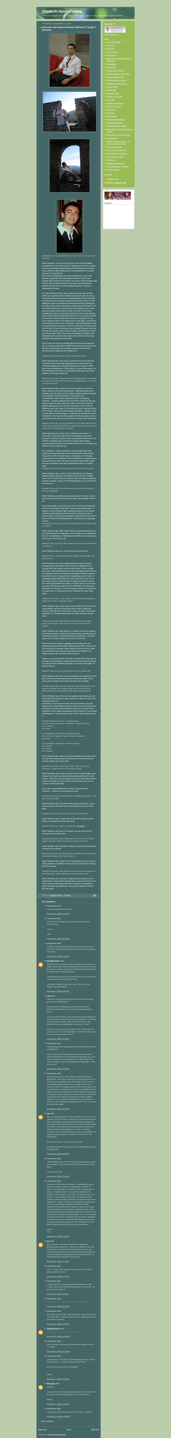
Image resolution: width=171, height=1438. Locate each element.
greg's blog (111, 100)
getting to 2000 (112, 87)
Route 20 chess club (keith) (117, 150)
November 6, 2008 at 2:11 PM (58, 956)
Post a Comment (47, 1421)
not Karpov (80, 826)
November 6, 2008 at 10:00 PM (58, 1336)
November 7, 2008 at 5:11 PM (58, 1404)
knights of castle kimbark (116, 120)
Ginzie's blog (111, 90)
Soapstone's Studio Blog (116, 163)
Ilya (48, 1114)
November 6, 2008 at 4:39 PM (58, 1039)
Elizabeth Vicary (53, 961)
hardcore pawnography (115, 103)
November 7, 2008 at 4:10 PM (58, 1379)
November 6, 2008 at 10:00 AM (58, 914)
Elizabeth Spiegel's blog (62, 11)
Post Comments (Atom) (57, 1434)
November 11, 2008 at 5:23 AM (58, 1416)
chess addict (111, 64)
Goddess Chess (113, 93)
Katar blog (110, 113)
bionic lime (111, 49)
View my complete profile (116, 183)
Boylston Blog (112, 55)
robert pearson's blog (114, 147)
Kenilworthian (112, 116)
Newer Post (42, 1429)
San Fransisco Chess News (117, 154)
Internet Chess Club (114, 106)
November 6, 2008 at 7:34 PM (58, 1261)
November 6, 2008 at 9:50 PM (58, 1324)
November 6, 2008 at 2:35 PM (58, 991)
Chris (49, 996)
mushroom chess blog (115, 123)
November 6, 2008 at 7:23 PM (58, 1236)
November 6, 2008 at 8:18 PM (58, 1294)
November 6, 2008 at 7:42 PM (58, 1277)
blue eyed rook (112, 52)
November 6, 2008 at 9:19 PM (58, 1306)
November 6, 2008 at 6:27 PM (58, 1109)
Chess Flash (111, 67)
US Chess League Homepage (118, 166)
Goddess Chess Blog (114, 97)
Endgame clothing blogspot (117, 80)
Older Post (95, 1429)
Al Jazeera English (113, 42)
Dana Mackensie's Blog (115, 77)
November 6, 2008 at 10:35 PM (58, 1352)
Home (69, 1429)
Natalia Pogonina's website (117, 126)
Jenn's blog (111, 110)
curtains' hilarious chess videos (118, 74)
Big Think (110, 45)
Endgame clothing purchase (117, 84)
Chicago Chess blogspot (116, 71)
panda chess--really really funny (118, 135)
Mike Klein (51, 1384)
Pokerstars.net (112, 138)
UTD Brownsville (113, 170)
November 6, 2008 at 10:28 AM (58, 939)
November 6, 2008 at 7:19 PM (58, 1176)
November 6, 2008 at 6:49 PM (58, 1154)
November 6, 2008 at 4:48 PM (58, 1069)
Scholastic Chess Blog (115, 157)
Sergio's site (111, 160)
